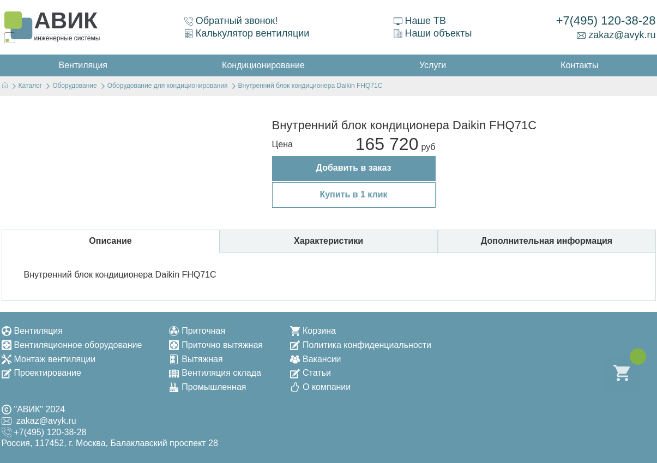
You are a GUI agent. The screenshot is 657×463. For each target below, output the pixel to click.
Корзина (313, 330)
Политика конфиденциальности (360, 345)
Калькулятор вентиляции (247, 33)
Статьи (310, 372)
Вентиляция (32, 330)
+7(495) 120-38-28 (606, 20)
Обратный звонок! (231, 20)
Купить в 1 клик (353, 194)
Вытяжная (195, 359)
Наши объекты (433, 33)
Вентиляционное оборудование (72, 345)
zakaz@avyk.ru (616, 34)
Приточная (197, 330)
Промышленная (207, 387)
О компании (320, 387)
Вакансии (315, 359)
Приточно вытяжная (216, 345)
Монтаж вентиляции (49, 359)
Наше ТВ (420, 20)
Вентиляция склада (215, 372)
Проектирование (41, 372)
